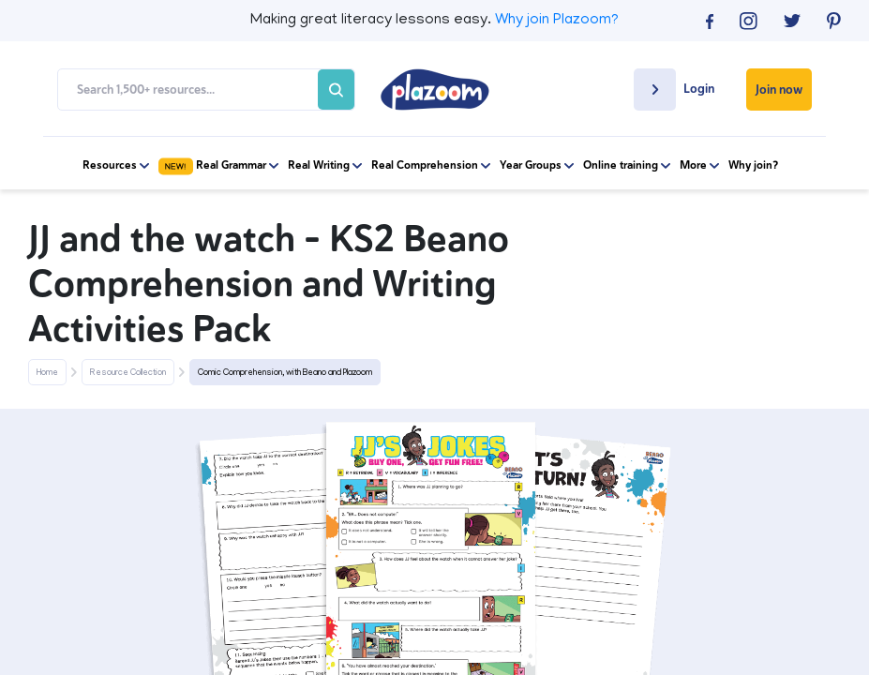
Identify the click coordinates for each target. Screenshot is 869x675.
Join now (779, 90)
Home (47, 373)
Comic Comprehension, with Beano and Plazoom (285, 373)
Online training (626, 165)
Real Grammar (218, 165)
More (699, 165)
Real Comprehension (430, 165)
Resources (115, 165)
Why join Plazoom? (557, 20)
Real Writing (325, 165)
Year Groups (537, 165)
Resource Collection (128, 373)
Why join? (753, 165)
